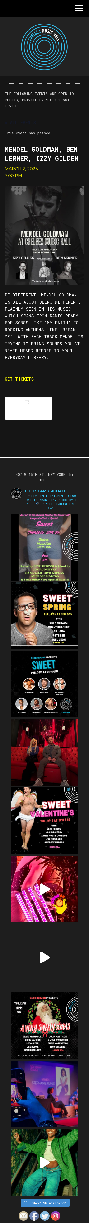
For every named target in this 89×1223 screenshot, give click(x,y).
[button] (79, 8)
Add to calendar (28, 408)
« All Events (20, 122)
